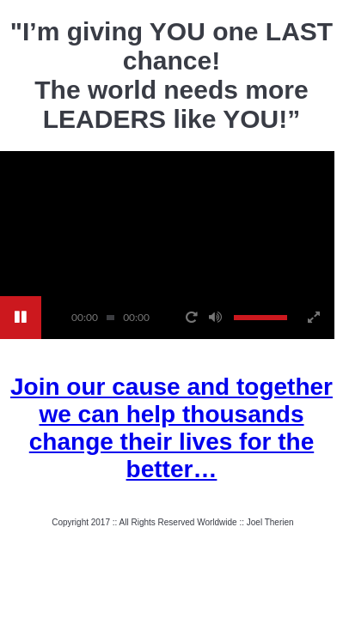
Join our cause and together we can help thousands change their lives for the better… (171, 427)
